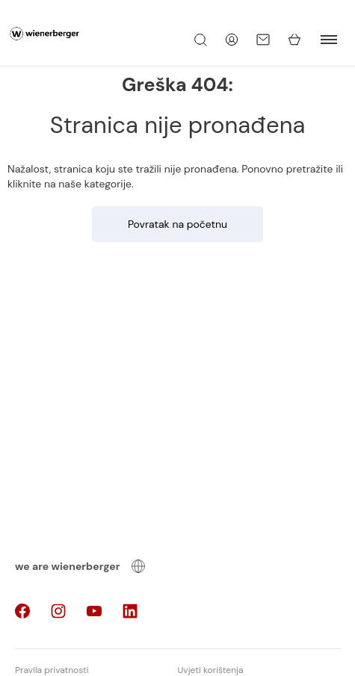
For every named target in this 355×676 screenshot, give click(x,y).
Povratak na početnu (177, 224)
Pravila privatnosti (52, 670)
